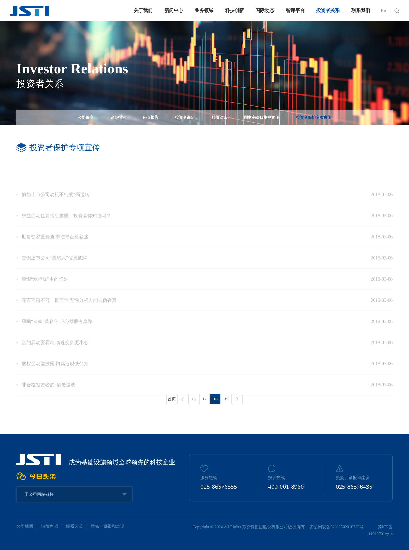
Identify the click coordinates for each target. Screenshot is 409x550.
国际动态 (264, 10)
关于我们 (143, 10)
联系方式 (74, 526)
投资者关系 (328, 10)
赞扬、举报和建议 (107, 526)
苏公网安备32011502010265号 (337, 527)
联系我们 (360, 10)
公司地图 (24, 526)
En (383, 10)
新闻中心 (173, 10)
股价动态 (219, 118)
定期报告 (118, 118)
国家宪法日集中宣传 (261, 118)
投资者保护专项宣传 (313, 118)
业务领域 (204, 10)
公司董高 (85, 118)
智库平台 (295, 10)
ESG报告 (150, 118)
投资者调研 (185, 118)
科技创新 (234, 10)
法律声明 (49, 526)
